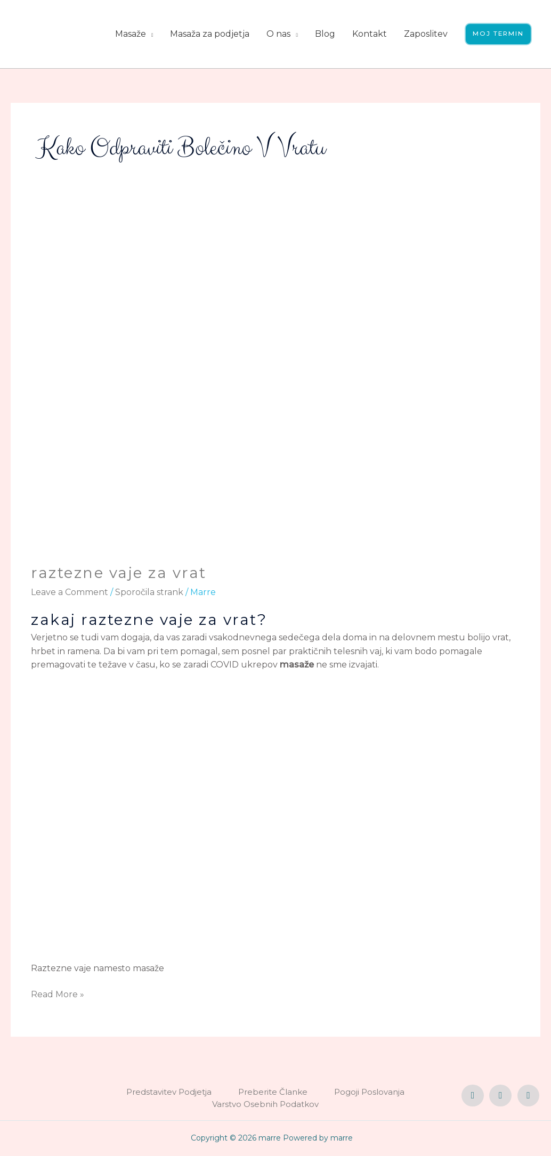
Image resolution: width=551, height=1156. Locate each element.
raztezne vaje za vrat (119, 573)
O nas (276, 34)
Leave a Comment (69, 592)
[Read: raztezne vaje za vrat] (275, 387)
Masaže (128, 34)
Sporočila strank (149, 592)
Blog (323, 34)
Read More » (57, 993)
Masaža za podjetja (207, 34)
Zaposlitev (423, 34)
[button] (497, 34)
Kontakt (367, 34)
